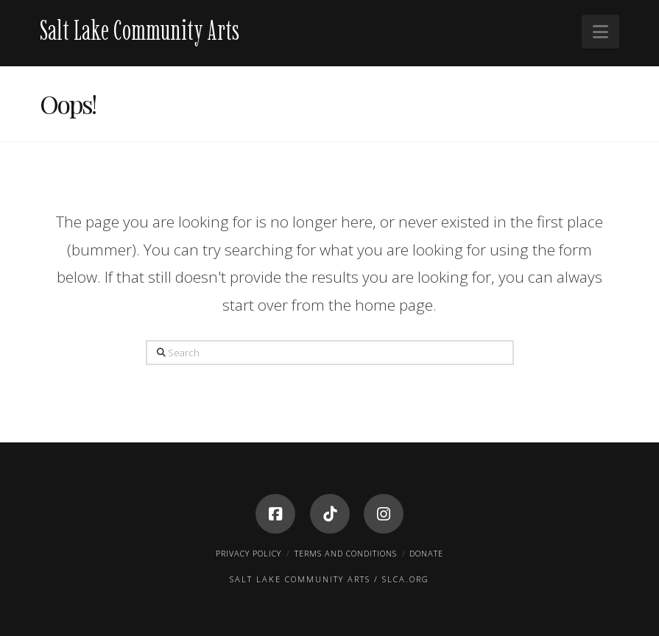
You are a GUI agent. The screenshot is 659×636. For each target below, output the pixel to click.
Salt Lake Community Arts (139, 30)
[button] (600, 32)
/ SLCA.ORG (401, 578)
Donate (426, 553)
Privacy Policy (248, 553)
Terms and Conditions (346, 553)
